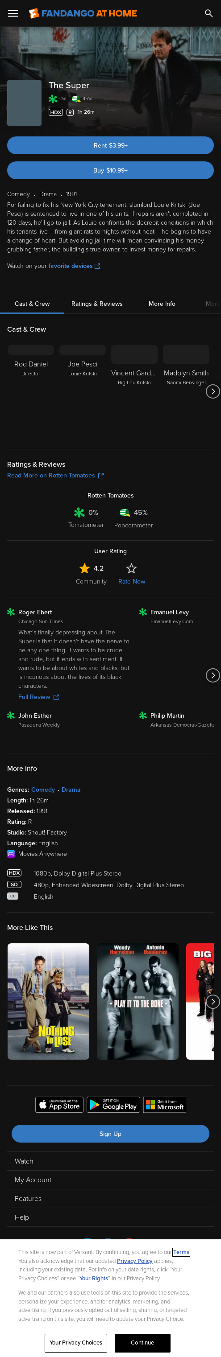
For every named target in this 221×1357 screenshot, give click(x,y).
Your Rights (93, 1278)
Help (22, 1217)
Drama (71, 790)
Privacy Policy (135, 1261)
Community (91, 581)
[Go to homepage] (83, 13)
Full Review (38, 697)
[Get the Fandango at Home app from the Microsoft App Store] (165, 1106)
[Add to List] (209, 112)
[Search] (209, 13)
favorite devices (74, 266)
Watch (24, 1161)
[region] (110, 1298)
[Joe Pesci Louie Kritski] (82, 391)
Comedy (43, 790)
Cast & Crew (32, 304)
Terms (181, 1252)
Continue (142, 1342)
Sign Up (110, 1134)
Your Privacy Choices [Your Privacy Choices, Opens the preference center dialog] (76, 1342)
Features (28, 1198)
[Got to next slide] (212, 391)
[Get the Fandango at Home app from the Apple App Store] (59, 1106)
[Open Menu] (13, 13)
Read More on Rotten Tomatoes (55, 475)
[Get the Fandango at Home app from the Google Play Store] (113, 1106)
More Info (162, 304)
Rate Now (131, 581)
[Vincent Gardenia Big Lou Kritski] (134, 391)
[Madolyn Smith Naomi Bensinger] (186, 391)
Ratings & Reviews (97, 304)
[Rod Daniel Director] (30, 391)
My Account (33, 1180)
